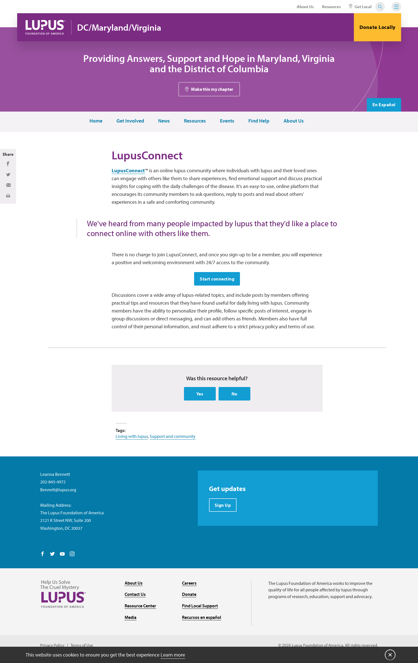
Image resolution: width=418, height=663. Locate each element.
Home (95, 122)
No (234, 395)
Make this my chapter (212, 89)
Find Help (258, 122)
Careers (189, 584)
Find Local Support (200, 607)
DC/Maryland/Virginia (120, 27)
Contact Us (135, 595)
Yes (199, 395)
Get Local (360, 6)
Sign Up (223, 506)
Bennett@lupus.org (58, 490)
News (164, 122)
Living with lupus (132, 437)
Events (227, 122)
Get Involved (130, 122)
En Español (383, 105)
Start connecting (217, 280)
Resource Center (140, 607)
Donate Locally (377, 27)
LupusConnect (128, 171)
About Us (305, 6)
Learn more (173, 654)
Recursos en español (201, 618)
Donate (189, 595)
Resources (331, 6)
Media (130, 618)
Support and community (172, 437)
